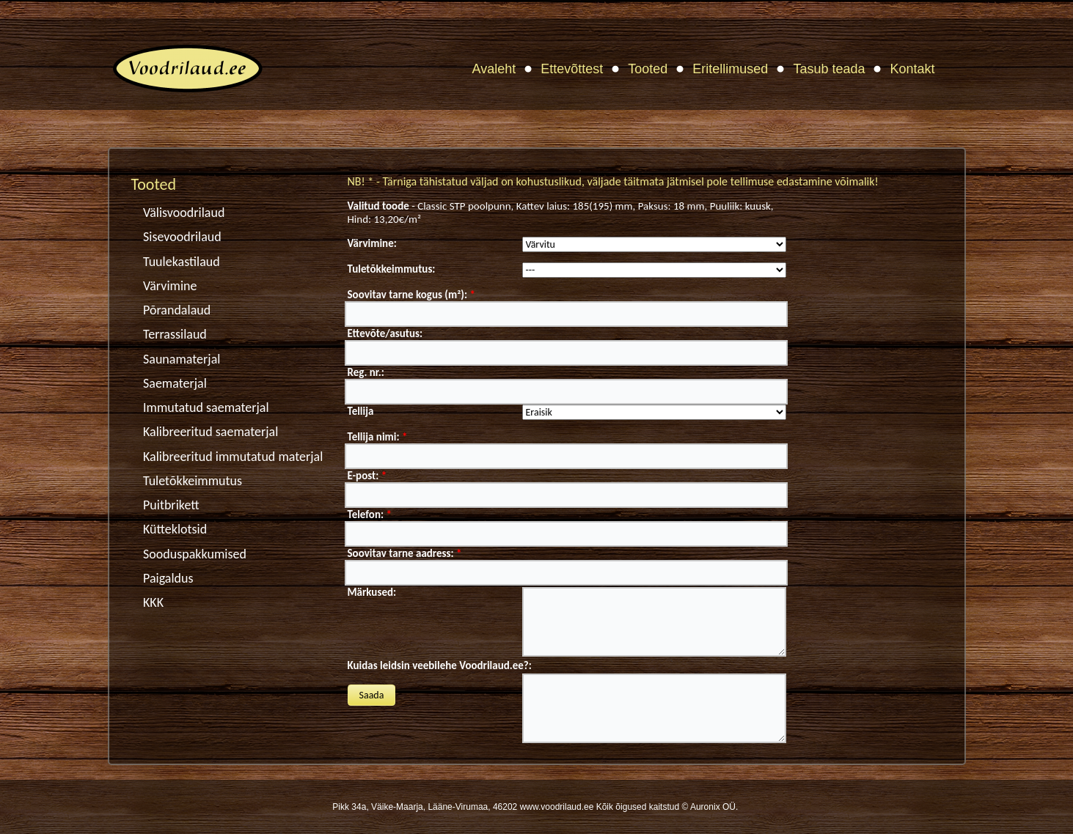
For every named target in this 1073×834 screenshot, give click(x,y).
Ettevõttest (572, 69)
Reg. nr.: (366, 372)
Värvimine (170, 286)
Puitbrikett (171, 505)
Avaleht (494, 69)
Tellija (361, 411)
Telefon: (370, 514)
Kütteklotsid (175, 529)
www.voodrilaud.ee (557, 807)
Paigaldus (168, 578)
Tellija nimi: (378, 436)
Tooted (647, 69)
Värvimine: (372, 243)
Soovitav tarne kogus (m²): (411, 294)
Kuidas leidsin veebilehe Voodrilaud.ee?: (440, 665)
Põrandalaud (176, 310)
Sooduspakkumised (194, 554)
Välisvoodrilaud (183, 212)
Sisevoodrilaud (182, 237)
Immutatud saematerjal (206, 407)
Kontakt (912, 69)
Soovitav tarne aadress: (405, 553)
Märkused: (372, 592)
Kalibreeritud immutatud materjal (233, 457)
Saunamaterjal (181, 359)
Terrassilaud (175, 334)
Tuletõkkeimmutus (192, 481)
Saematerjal (175, 383)
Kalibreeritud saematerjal (210, 432)
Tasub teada (829, 69)
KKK (153, 602)
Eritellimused (730, 69)
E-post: (367, 475)
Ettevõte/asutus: (385, 333)
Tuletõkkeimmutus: (392, 269)
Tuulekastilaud (181, 262)
